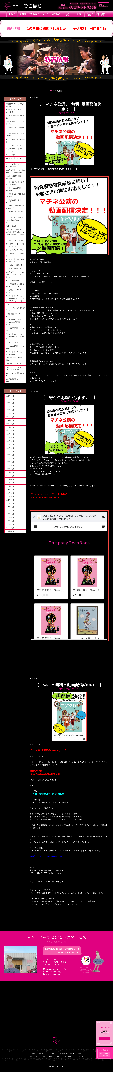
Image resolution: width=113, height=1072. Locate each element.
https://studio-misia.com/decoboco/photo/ (46, 856)
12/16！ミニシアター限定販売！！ (15, 309)
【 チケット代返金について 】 (15, 213)
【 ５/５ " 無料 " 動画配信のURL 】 (15, 207)
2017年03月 (10, 507)
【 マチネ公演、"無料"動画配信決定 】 (15, 195)
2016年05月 (10, 521)
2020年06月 (10, 465)
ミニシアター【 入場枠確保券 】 (15, 141)
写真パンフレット (34, 1056)
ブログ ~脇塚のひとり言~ (65, 1053)
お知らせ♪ (9, 304)
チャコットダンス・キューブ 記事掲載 (15, 353)
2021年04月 (10, 444)
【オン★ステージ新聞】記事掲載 (15, 359)
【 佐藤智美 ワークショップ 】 (15, 315)
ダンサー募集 (10, 155)
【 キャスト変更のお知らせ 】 (15, 129)
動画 (44, 1056)
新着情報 (41, 1053)
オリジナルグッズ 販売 (14, 250)
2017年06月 (10, 496)
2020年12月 (10, 451)
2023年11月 (10, 427)
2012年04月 (10, 531)
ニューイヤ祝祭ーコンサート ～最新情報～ (15, 165)
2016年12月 (10, 510)
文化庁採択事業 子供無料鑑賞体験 (15, 105)
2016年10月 (10, 514)
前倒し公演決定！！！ (13, 226)
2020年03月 (10, 469)
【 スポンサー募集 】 (15, 265)
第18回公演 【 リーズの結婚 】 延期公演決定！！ (15, 274)
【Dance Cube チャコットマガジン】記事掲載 (15, 368)
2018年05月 (10, 493)
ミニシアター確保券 (13, 280)
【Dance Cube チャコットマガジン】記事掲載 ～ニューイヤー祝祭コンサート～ (15, 233)
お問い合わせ (79, 1056)
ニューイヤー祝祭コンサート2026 (15, 135)
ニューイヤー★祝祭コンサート (15, 374)
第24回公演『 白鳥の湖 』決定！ (13, 111)
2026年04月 (10, 396)
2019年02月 (10, 483)
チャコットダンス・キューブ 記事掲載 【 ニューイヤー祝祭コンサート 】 (15, 298)
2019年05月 (10, 476)
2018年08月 (10, 489)
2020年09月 (10, 458)
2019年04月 (10, 479)
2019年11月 (10, 472)
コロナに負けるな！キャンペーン (15, 380)
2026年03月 (10, 399)
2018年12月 (10, 486)
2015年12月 (10, 528)
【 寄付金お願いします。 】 (13, 201)
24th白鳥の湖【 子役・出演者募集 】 (15, 123)
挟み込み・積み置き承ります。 (15, 117)
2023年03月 (10, 431)
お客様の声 (78, 1053)
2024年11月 (10, 420)
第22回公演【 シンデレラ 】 (14, 159)
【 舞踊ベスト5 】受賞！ (15, 240)
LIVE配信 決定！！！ (13, 269)
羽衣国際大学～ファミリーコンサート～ (15, 150)
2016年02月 (10, 524)
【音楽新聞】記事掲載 (13, 364)
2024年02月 (10, 424)
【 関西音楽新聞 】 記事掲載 (15, 347)
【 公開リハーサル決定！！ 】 (13, 291)
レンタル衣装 (69, 1056)
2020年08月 (10, 462)
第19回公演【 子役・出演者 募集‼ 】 (15, 260)
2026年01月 (10, 406)
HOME (52, 91)
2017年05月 (10, 500)
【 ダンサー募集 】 (13, 342)
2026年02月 (10, 403)
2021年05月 (10, 441)
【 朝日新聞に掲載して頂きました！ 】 (15, 285)
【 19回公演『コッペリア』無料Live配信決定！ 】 (14, 220)
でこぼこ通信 (50, 1053)
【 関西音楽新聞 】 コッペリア (15, 329)
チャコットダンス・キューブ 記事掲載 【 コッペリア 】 (15, 336)
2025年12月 (10, 410)
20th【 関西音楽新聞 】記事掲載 (15, 177)
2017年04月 (10, 503)
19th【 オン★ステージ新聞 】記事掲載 (15, 183)
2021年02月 (10, 448)
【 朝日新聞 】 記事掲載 (15, 254)
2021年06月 (10, 437)
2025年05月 (10, 417)
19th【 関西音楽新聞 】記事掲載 (15, 189)
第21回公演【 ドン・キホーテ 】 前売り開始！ (15, 171)
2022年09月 (10, 434)
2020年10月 (10, 455)
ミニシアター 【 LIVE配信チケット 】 (15, 245)
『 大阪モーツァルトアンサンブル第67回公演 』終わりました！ (15, 322)
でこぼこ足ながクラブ (13, 145)
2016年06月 (10, 517)
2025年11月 (10, 413)
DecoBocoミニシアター (55, 1056)
